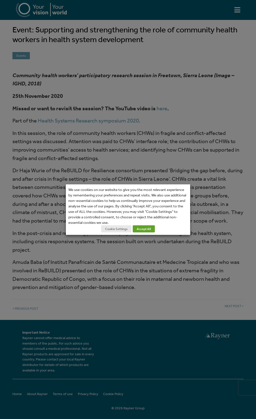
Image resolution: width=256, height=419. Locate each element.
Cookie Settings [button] (116, 229)
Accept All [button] (144, 229)
